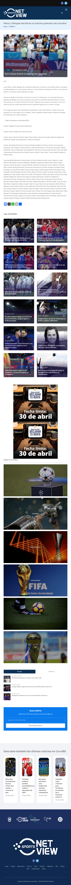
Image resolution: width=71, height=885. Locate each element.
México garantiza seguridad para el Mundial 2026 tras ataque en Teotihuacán (51, 372)
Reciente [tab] (51, 671)
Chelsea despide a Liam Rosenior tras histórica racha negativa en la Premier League (19, 345)
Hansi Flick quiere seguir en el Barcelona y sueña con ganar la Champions (16, 372)
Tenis (35, 866)
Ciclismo (42, 866)
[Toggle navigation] (66, 10)
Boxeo (62, 866)
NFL (57, 866)
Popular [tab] (19, 671)
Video (43, 869)
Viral (28, 869)
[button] (35, 403)
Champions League (35, 480)
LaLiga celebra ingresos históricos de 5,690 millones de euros (32, 687)
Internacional (35, 580)
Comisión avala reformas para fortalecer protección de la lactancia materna (59, 788)
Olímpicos (50, 866)
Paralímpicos (36, 869)
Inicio (5, 26)
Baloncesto (21, 866)
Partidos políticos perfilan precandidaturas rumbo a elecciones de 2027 (28, 785)
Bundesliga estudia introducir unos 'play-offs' (27, 678)
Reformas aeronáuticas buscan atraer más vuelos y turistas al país (10, 785)
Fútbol (12, 26)
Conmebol (35, 514)
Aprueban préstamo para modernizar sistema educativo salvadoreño (43, 785)
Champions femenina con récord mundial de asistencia (29, 695)
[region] (35, 403)
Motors (29, 866)
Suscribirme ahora (35, 725)
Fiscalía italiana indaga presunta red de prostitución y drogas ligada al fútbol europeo (18, 319)
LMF (35, 647)
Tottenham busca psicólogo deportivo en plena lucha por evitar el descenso (52, 292)
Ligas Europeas (35, 614)
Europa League (35, 547)
